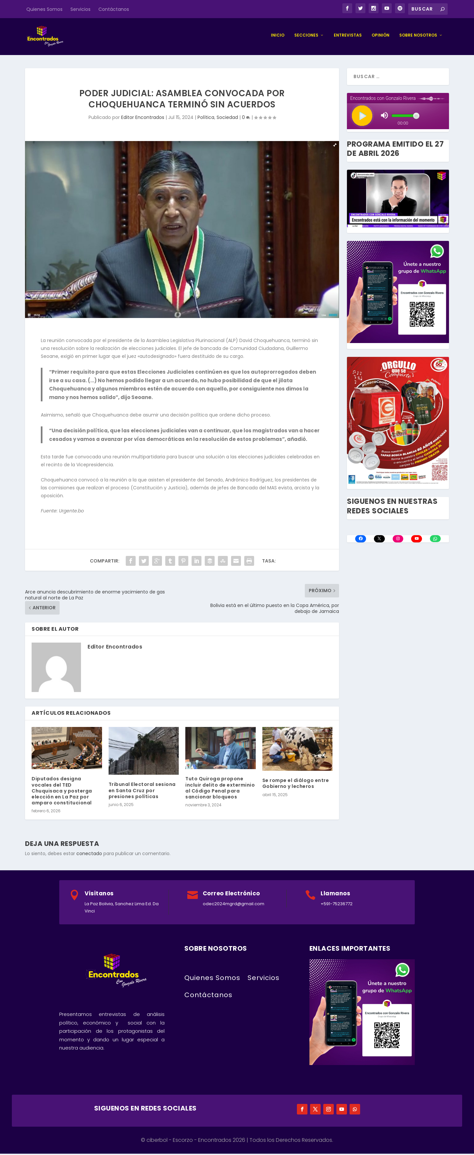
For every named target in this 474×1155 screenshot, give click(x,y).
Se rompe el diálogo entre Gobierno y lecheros (295, 785)
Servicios (80, 9)
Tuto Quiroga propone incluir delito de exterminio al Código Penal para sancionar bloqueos (220, 789)
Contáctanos (113, 9)
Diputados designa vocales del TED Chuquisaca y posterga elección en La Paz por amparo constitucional (62, 792)
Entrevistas (348, 36)
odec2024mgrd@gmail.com (233, 905)
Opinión (380, 36)
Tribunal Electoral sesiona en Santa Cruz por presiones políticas (142, 792)
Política (206, 119)
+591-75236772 (337, 905)
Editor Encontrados (142, 119)
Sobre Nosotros (418, 36)
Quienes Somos (44, 9)
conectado (89, 855)
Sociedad (227, 119)
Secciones (306, 36)
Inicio (277, 36)
